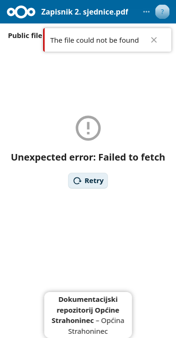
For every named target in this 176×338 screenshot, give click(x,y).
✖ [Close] (154, 40)
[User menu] (162, 11)
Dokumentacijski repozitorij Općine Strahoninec (85, 309)
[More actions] (146, 11)
